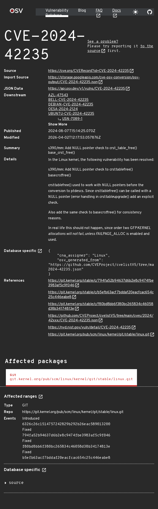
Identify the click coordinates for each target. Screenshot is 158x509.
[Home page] (16, 12)
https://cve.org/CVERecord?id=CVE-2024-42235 (88, 71)
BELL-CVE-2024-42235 (68, 100)
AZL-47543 (58, 95)
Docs (116, 10)
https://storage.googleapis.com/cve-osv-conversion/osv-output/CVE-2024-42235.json (94, 80)
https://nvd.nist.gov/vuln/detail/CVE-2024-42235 (89, 327)
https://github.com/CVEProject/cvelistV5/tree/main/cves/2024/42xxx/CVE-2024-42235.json (100, 318)
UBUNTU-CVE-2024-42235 (71, 114)
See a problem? (102, 41)
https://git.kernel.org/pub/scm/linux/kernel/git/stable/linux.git (98, 334)
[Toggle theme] (135, 12)
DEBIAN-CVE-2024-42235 (70, 104)
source (16, 482)
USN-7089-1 (72, 119)
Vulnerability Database (56, 13)
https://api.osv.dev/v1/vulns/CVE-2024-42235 (86, 88)
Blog (82, 10)
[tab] (71, 377)
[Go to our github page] (149, 12)
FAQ (99, 10)
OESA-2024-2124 (63, 109)
